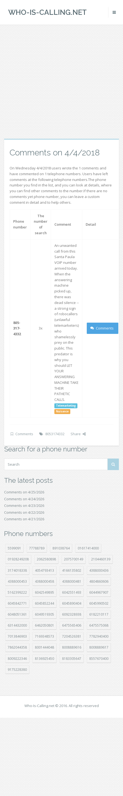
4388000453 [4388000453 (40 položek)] (17, 581)
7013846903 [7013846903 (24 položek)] (17, 636)
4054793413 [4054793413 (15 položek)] (44, 570)
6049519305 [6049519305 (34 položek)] (44, 614)
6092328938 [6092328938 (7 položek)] (71, 614)
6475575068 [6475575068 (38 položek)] (98, 625)
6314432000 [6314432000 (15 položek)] (17, 625)
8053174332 (55, 433)
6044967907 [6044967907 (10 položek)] (98, 592)
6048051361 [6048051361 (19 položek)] (17, 614)
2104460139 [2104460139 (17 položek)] (100, 559)
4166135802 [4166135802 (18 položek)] (71, 570)
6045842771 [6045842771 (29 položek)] (17, 603)
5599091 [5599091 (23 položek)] (14, 548)
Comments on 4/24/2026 (24, 498)
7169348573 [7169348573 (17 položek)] (44, 636)
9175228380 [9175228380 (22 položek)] (17, 669)
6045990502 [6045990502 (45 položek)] (98, 603)
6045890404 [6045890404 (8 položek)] (71, 603)
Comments (102, 328)
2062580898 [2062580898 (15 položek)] (46, 559)
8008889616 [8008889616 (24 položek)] (71, 647)
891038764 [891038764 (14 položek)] (61, 548)
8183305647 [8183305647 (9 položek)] (71, 658)
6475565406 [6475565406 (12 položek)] (71, 625)
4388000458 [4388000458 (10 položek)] (44, 581)
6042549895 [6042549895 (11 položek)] (44, 592)
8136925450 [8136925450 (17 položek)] (44, 658)
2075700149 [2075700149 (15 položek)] (73, 559)
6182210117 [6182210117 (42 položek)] (98, 614)
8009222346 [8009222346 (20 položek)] (17, 658)
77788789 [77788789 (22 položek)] (36, 548)
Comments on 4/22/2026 (24, 512)
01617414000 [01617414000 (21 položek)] (88, 548)
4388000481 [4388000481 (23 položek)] (71, 581)
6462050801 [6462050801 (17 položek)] (44, 625)
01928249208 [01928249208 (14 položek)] (18, 559)
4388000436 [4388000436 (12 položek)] (98, 570)
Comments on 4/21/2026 (24, 518)
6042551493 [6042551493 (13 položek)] (71, 592)
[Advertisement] (51, 81)
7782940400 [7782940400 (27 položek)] (98, 636)
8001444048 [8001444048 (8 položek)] (44, 647)
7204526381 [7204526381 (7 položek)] (71, 636)
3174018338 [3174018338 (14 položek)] (17, 570)
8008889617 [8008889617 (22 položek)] (98, 647)
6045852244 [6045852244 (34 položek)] (44, 603)
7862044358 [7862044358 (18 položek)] (17, 647)
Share (78, 433)
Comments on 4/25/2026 (24, 492)
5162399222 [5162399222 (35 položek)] (17, 592)
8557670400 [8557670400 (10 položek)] (98, 658)
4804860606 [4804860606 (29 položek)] (98, 581)
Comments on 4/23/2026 (24, 505)
